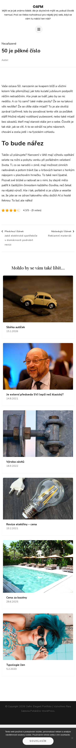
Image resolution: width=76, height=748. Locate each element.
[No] (72, 738)
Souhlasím (38, 741)
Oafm (38, 6)
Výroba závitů (15, 462)
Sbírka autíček (15, 327)
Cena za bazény (16, 597)
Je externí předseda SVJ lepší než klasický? (35, 394)
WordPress (48, 711)
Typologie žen (15, 665)
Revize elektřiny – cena (21, 524)
